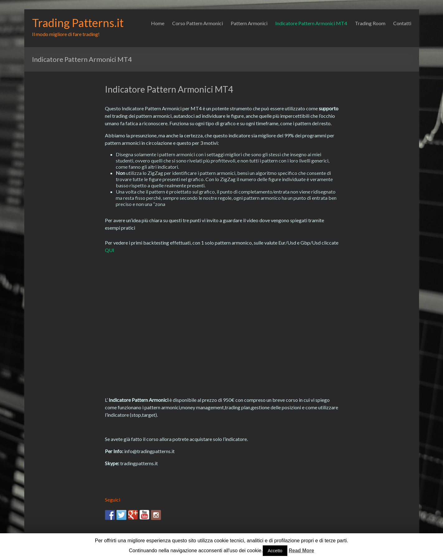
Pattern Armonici (249, 23)
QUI (109, 250)
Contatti (402, 23)
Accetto (275, 550)
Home (157, 23)
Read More (301, 550)
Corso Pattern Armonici (197, 23)
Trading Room (370, 23)
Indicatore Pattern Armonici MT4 (311, 23)
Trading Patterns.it (78, 23)
